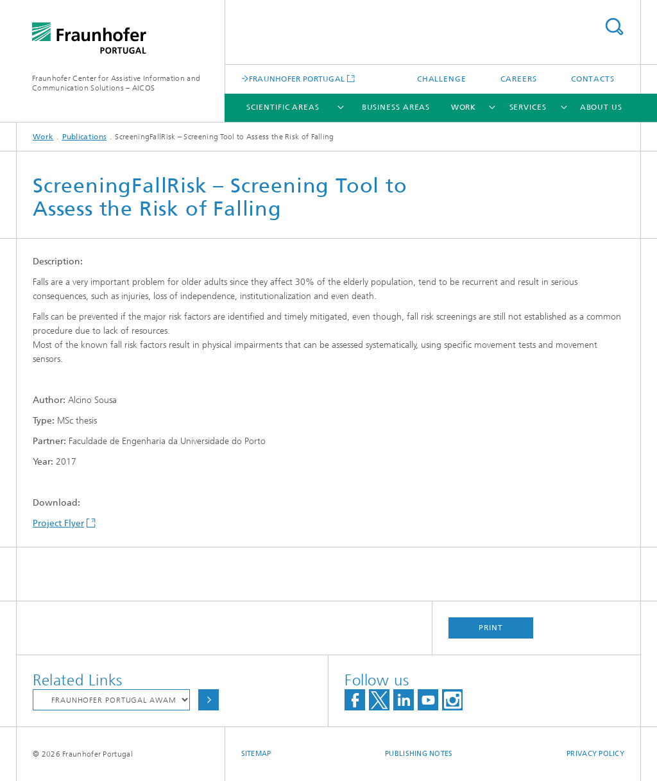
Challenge (441, 78)
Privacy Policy (595, 754)
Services (528, 107)
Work (464, 107)
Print (491, 627)
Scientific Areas (282, 107)
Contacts (593, 78)
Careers (518, 78)
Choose (208, 699)
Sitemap (256, 754)
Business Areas (396, 107)
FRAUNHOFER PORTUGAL (297, 78)
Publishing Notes (418, 754)
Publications (84, 136)
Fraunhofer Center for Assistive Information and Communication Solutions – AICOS (116, 83)
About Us (601, 107)
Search (614, 26)
